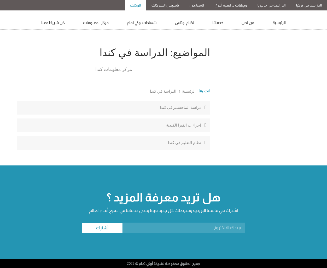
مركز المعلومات (96, 22)
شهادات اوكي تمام (142, 22)
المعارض (196, 5)
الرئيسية (279, 22)
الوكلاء (135, 5)
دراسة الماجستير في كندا (180, 107)
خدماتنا (217, 22)
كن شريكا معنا (53, 22)
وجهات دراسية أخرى (230, 5)
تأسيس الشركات (165, 5)
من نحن (248, 22)
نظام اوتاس (184, 22)
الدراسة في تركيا (309, 5)
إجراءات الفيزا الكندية (183, 125)
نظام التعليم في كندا (184, 143)
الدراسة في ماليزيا (272, 5)
